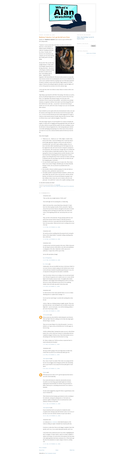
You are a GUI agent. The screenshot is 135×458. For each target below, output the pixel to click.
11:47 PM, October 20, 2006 (51, 260)
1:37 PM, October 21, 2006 (51, 344)
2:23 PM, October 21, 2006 (51, 354)
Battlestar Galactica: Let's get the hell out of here (54, 37)
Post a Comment (42, 447)
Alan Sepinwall (46, 358)
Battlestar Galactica (50, 186)
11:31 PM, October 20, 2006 (51, 227)
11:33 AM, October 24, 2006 (51, 444)
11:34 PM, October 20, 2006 (51, 239)
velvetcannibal (46, 314)
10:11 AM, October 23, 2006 (51, 403)
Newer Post (41, 450)
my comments (54, 422)
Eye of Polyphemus (47, 257)
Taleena (44, 372)
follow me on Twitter (91, 53)
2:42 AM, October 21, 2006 (51, 311)
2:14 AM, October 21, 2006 (51, 286)
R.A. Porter (45, 264)
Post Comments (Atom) (50, 453)
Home (57, 450)
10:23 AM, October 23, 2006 (51, 415)
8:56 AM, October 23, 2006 (51, 368)
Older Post (72, 450)
